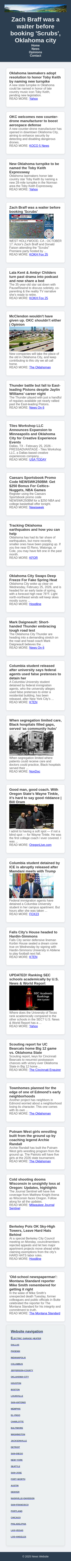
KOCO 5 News (39, 145)
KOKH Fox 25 (38, 254)
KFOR (33, 557)
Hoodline (35, 604)
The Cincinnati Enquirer (45, 1069)
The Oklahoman (40, 367)
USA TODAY (37, 459)
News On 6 (36, 407)
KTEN (33, 702)
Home (35, 45)
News (36, 48)
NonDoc (34, 771)
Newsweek (36, 507)
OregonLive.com (40, 844)
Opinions (35, 52)
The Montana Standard (44, 1313)
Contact (35, 55)
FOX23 (34, 914)
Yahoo (33, 98)
